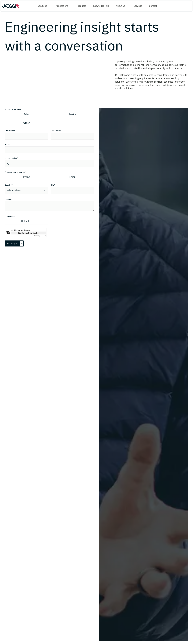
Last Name (55, 130)
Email (7, 144)
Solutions (42, 6)
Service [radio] (72, 114)
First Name (9, 130)
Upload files (10, 216)
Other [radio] (26, 122)
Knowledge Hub (101, 6)
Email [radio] (72, 176)
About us (120, 6)
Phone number (11, 158)
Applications (62, 6)
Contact (153, 6)
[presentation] (49, 221)
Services (138, 6)
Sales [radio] (26, 114)
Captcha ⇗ (40, 236)
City (52, 185)
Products (81, 6)
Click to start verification (29, 233)
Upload (26, 221)
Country (8, 185)
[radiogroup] (49, 118)
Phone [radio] (26, 176)
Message (8, 199)
